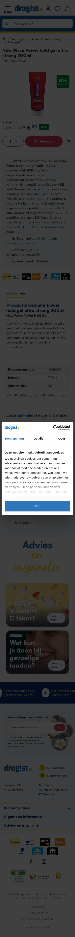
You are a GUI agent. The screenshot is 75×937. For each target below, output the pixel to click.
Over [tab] (61, 438)
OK (37, 506)
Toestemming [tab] (14, 438)
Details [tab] (38, 438)
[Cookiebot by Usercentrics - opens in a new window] (53, 427)
